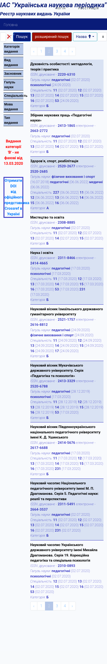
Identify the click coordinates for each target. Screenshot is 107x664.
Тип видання (11, 120)
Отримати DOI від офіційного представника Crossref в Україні (16, 197)
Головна (11, 25)
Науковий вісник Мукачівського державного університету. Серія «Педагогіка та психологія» (56, 370)
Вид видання (11, 62)
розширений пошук (52, 36)
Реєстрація (88, 8)
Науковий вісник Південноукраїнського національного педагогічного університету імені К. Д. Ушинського (65, 432)
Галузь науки (9, 84)
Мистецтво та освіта (47, 217)
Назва (83, 36)
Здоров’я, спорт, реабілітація (54, 161)
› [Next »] (72, 51)
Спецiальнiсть (13, 96)
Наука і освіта (41, 253)
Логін (61, 8)
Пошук (9, 34)
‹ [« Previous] (34, 51)
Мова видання (11, 106)
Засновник (12, 73)
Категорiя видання (12, 49)
